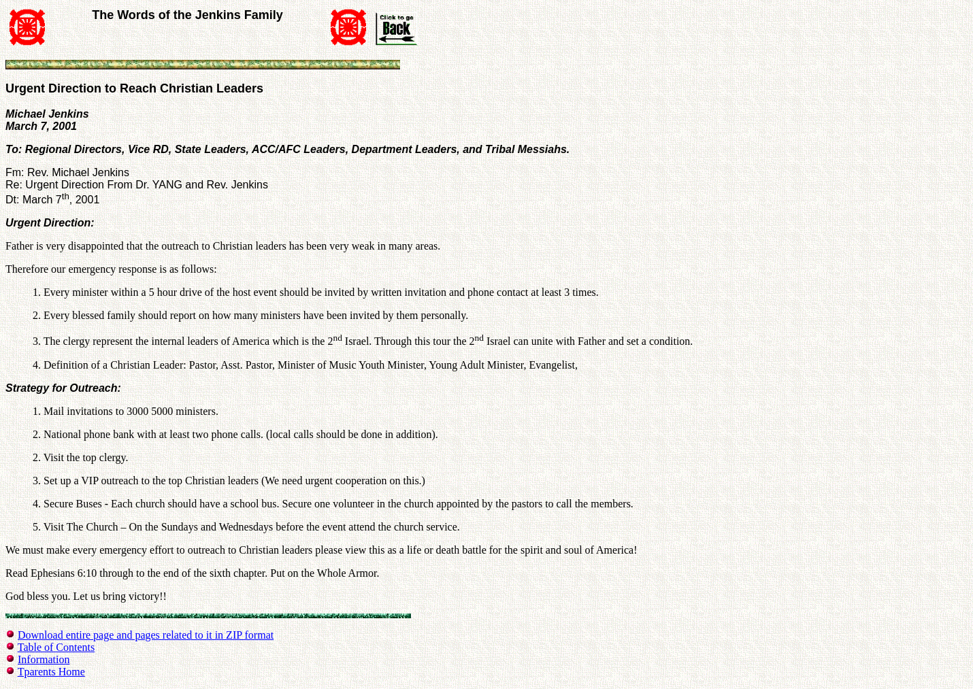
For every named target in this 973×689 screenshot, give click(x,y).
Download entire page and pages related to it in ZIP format (146, 635)
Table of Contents (56, 647)
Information (43, 659)
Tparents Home (51, 671)
